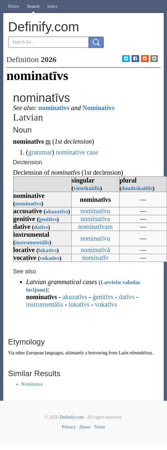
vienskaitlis (86, 188)
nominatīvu (95, 211)
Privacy (69, 427)
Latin (123, 352)
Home (13, 6)
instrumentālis (32, 242)
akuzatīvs (57, 211)
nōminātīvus (140, 352)
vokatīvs (49, 258)
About (84, 427)
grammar (40, 152)
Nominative (32, 384)
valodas (131, 282)
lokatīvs (47, 250)
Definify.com (72, 417)
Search (33, 6)
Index (52, 6)
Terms (99, 427)
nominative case (77, 152)
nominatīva (95, 218)
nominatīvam (95, 226)
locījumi (36, 290)
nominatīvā (95, 249)
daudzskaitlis (137, 188)
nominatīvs (28, 204)
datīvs (41, 227)
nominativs (53, 107)
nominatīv (95, 257)
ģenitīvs (48, 219)
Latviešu (111, 282)
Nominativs (99, 107)
